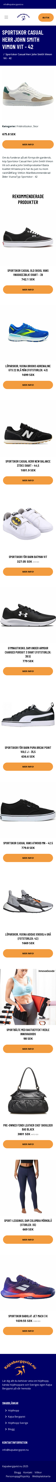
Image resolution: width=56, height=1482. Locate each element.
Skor (35, 126)
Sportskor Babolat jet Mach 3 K (28, 1316)
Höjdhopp (13, 1410)
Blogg (11, 1429)
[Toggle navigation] (6, 17)
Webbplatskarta (41, 1476)
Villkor (38, 1472)
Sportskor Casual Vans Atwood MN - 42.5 (28, 843)
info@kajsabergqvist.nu (13, 4)
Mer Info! (28, 144)
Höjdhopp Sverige (18, 1423)
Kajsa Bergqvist (16, 1416)
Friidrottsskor (24, 126)
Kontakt (27, 1472)
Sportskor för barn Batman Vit (28, 557)
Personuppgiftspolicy (18, 1476)
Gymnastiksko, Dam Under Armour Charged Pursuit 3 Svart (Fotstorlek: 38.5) (28, 652)
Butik (46, 17)
